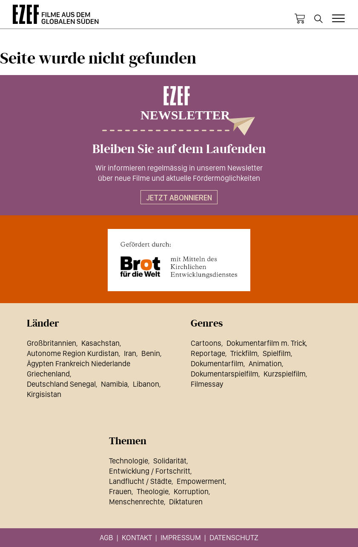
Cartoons (206, 343)
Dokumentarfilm (217, 363)
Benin (150, 353)
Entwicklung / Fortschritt (149, 470)
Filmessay (207, 383)
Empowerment (201, 481)
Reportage (208, 353)
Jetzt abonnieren (179, 197)
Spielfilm (277, 353)
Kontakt (137, 537)
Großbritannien (51, 343)
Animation (265, 363)
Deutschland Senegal (61, 383)
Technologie (128, 460)
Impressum (180, 537)
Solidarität (169, 460)
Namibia (114, 383)
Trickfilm (244, 353)
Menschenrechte (136, 501)
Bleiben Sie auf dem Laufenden (179, 149)
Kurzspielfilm (284, 373)
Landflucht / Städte (140, 481)
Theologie (153, 491)
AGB (106, 537)
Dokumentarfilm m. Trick (266, 343)
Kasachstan (100, 343)
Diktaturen (186, 501)
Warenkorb (300, 19)
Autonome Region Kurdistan (73, 353)
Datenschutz (233, 537)
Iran (130, 353)
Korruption (191, 491)
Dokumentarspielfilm (224, 373)
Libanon (146, 383)
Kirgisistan (44, 394)
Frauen (120, 491)
